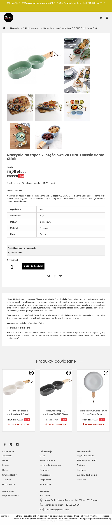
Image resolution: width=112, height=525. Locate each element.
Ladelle (10, 167)
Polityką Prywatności (89, 515)
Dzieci (5, 470)
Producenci (45, 484)
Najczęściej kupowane (50, 465)
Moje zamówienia (10, 495)
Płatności (81, 465)
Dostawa (81, 470)
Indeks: (10, 190)
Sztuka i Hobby (9, 474)
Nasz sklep (45, 495)
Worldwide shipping (87, 474)
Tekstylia (6, 479)
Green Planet (8, 484)
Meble (5, 460)
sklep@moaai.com (60, 509)
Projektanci (45, 479)
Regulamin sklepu (85, 455)
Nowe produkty (47, 460)
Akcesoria (7, 455)
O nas (42, 455)
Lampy (5, 465)
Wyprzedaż (45, 474)
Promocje (44, 470)
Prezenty (81, 479)
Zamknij (5, 515)
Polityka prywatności (87, 460)
